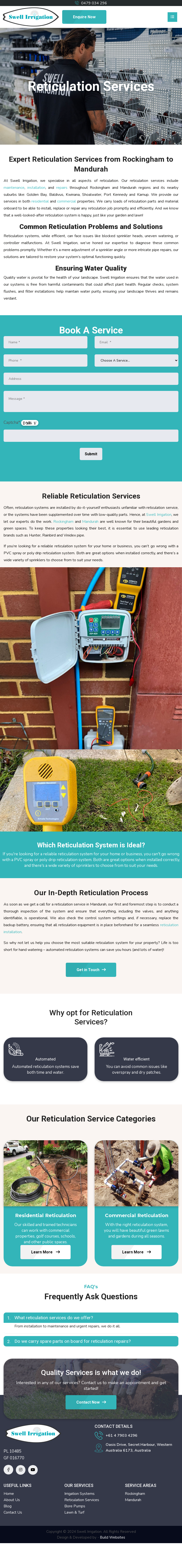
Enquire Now (84, 17)
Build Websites (112, 1537)
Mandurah (90, 521)
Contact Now (91, 1402)
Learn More (45, 1252)
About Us (12, 1500)
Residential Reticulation (45, 1215)
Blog (8, 1506)
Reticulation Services (81, 1500)
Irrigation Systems (79, 1493)
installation (36, 187)
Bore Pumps (74, 1506)
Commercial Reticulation (136, 1215)
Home (9, 1493)
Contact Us (13, 1512)
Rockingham (63, 521)
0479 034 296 (94, 3)
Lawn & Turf (74, 1512)
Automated (45, 1059)
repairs (61, 187)
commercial (66, 201)
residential (40, 201)
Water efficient (136, 1059)
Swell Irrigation (158, 514)
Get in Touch (91, 970)
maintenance (14, 187)
